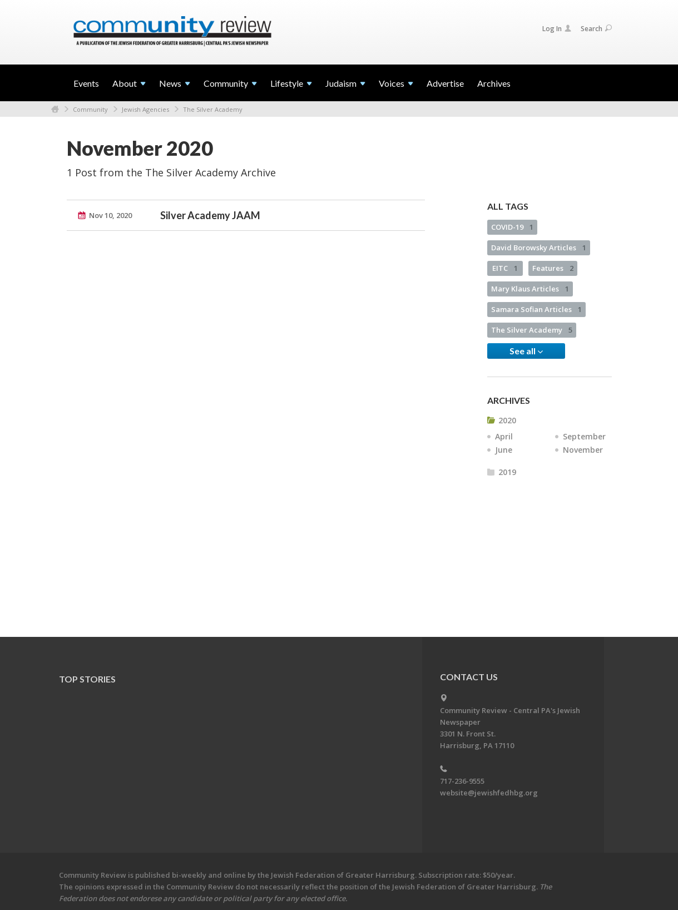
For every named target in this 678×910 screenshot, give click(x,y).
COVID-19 (512, 227)
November (583, 449)
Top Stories (87, 679)
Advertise (445, 83)
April (504, 436)
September (584, 436)
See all (526, 351)
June (503, 449)
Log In (556, 28)
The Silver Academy (213, 109)
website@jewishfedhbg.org (489, 793)
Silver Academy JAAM (210, 215)
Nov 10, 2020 (110, 215)
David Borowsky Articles (538, 248)
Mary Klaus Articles (530, 289)
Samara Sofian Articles (536, 309)
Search (596, 28)
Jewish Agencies (145, 109)
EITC (505, 268)
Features (552, 268)
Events (86, 83)
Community (90, 109)
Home (55, 109)
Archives (494, 83)
